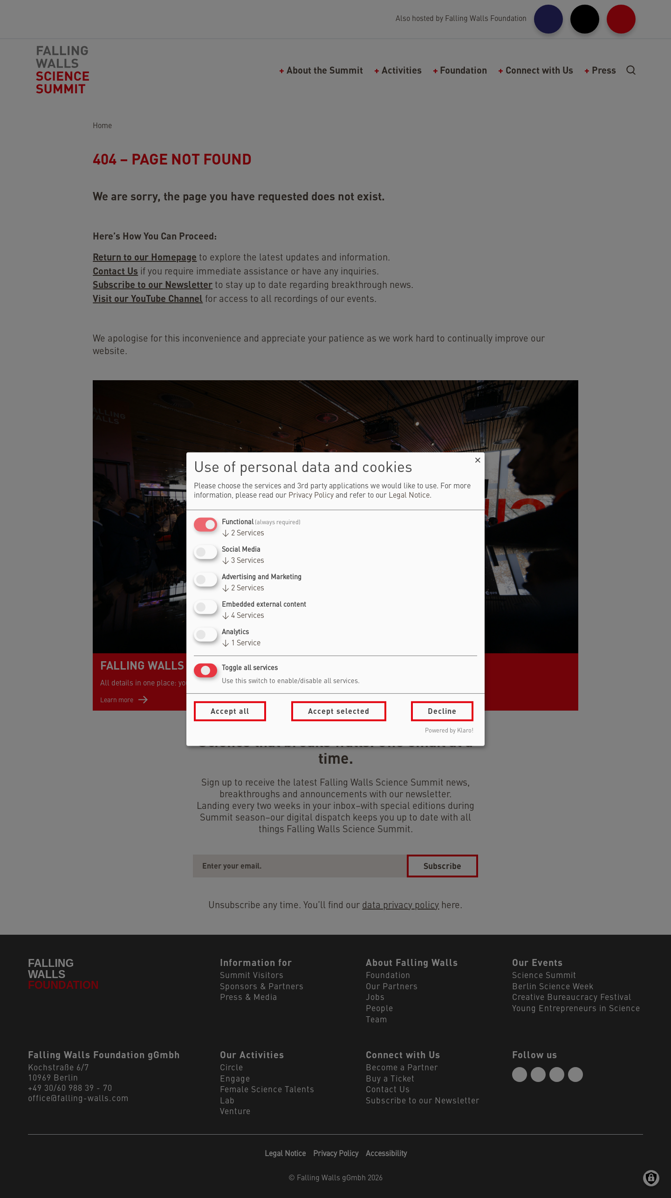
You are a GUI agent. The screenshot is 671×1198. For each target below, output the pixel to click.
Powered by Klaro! (449, 731)
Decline (442, 711)
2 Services (243, 533)
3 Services (243, 561)
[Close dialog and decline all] (478, 458)
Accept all (230, 711)
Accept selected (339, 711)
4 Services (243, 616)
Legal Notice (409, 496)
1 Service (241, 643)
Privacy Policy (311, 496)
